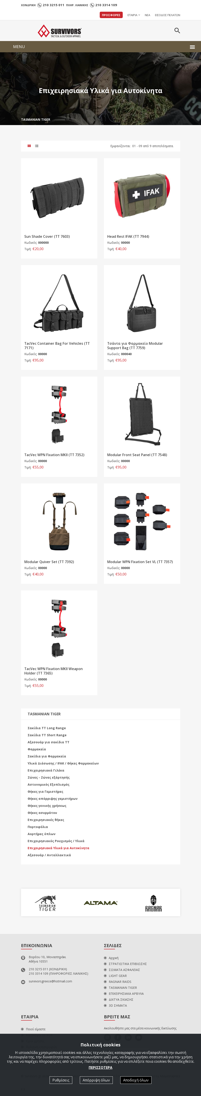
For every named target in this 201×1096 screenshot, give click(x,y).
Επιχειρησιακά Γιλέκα (46, 770)
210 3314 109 (106, 5)
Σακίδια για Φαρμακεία (47, 756)
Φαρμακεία (37, 749)
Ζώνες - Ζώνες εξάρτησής (49, 777)
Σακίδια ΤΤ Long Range (47, 728)
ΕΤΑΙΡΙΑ (132, 15)
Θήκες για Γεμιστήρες (45, 791)
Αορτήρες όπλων (42, 834)
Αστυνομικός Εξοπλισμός (48, 784)
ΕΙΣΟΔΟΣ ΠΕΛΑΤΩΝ (167, 15)
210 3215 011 (53, 5)
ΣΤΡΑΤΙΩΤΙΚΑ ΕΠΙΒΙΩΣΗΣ (125, 964)
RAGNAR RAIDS (117, 982)
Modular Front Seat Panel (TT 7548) (136, 455)
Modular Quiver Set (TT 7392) (48, 562)
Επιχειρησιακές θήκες (46, 820)
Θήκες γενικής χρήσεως (47, 806)
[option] (47, 902)
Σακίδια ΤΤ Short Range (47, 735)
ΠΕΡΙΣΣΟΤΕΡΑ (100, 1067)
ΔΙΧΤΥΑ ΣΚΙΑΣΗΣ (118, 999)
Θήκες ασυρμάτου (42, 813)
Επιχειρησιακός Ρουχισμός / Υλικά (56, 841)
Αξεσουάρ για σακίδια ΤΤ (48, 742)
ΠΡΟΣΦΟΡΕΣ (111, 15)
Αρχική (111, 958)
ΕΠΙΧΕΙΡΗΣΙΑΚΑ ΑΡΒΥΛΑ (124, 993)
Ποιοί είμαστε (33, 1029)
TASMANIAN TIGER (35, 119)
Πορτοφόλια (38, 827)
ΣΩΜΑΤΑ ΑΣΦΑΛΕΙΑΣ (122, 970)
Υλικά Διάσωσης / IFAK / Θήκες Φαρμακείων (63, 763)
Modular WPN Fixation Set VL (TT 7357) (138, 562)
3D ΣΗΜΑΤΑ (115, 1005)
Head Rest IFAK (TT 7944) (127, 236)
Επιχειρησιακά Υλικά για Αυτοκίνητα (58, 848)
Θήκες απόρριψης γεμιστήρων (53, 798)
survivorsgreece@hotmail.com (50, 981)
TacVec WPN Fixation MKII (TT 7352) (53, 455)
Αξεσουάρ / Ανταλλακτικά (49, 855)
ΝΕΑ (147, 15)
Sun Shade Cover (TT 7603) (45, 236)
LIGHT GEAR (115, 976)
